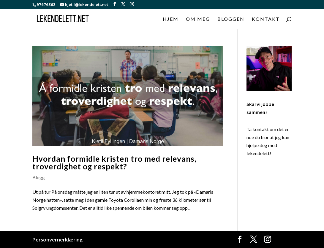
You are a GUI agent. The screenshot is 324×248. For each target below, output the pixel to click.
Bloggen (230, 19)
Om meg (198, 19)
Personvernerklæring (57, 239)
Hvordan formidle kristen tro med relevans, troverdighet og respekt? (114, 162)
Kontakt (266, 19)
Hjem (170, 19)
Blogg (38, 177)
